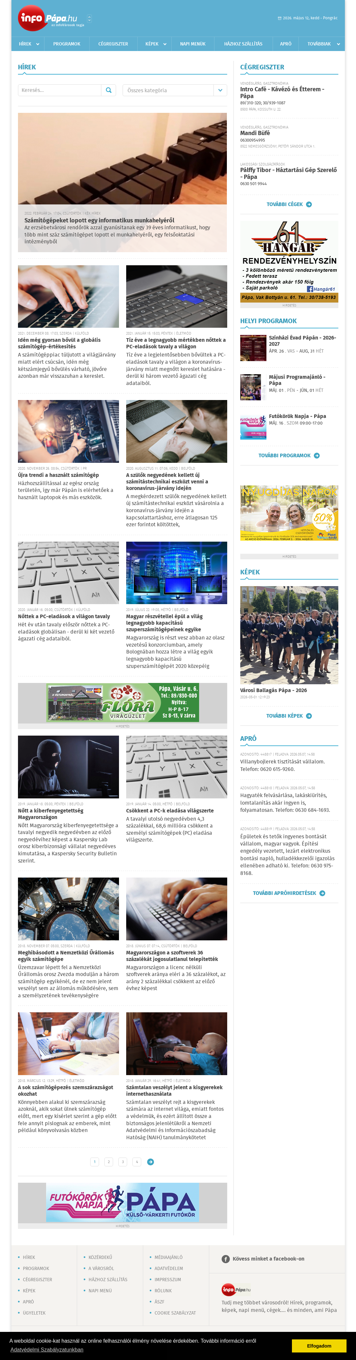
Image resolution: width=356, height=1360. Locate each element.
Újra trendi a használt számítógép (58, 475)
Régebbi (150, 1162)
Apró (286, 44)
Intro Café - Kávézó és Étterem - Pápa (282, 93)
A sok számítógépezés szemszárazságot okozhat (65, 1091)
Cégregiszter (113, 44)
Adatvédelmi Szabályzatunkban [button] (46, 1349)
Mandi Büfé (255, 133)
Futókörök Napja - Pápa (297, 416)
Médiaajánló (169, 1257)
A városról (101, 1268)
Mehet (108, 90)
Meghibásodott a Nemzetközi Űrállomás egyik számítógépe (66, 956)
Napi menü (100, 1291)
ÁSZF (159, 1302)
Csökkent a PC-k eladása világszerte (170, 811)
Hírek (25, 44)
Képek (152, 44)
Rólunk (163, 1291)
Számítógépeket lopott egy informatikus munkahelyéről (99, 220)
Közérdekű (100, 1257)
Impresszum (168, 1279)
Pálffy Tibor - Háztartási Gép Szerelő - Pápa (288, 174)
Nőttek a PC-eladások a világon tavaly (64, 617)
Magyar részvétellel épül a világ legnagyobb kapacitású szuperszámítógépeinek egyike (164, 623)
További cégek (285, 204)
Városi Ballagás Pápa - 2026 (273, 691)
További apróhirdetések (284, 893)
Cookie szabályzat (175, 1313)
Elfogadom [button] (319, 1346)
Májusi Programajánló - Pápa (297, 380)
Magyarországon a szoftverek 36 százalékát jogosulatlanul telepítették (172, 956)
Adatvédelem (169, 1268)
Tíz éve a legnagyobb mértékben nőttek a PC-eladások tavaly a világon (176, 343)
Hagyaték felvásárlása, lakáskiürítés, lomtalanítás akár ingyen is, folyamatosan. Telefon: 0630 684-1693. (285, 803)
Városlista (89, 18)
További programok (285, 456)
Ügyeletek (34, 1313)
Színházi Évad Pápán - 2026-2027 (302, 341)
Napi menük (193, 44)
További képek (284, 716)
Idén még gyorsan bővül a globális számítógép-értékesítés (59, 343)
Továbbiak (319, 44)
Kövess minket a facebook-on (268, 1259)
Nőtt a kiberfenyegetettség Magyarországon (50, 814)
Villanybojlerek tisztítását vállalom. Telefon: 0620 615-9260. (282, 765)
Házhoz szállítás (243, 44)
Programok (66, 44)
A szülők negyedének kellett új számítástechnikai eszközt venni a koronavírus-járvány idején (167, 482)
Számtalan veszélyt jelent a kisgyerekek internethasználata (174, 1091)
